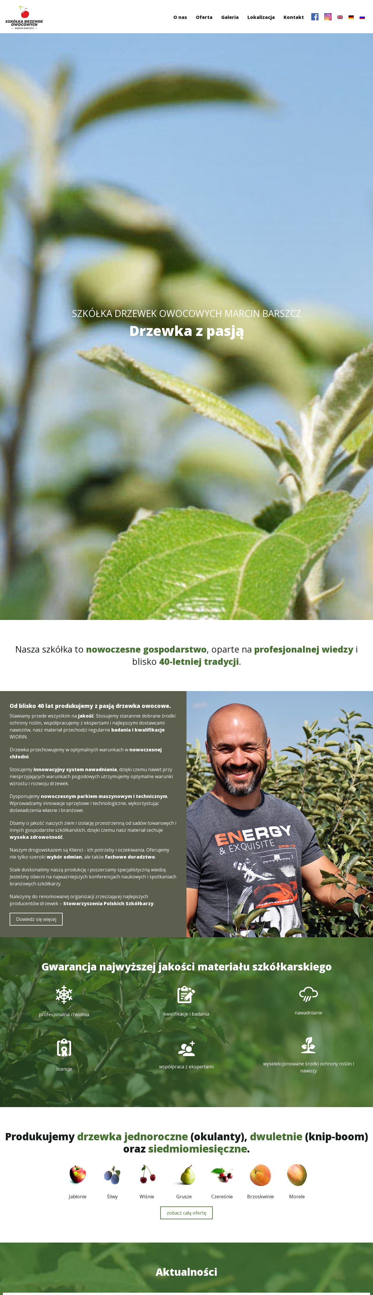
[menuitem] (337, 17)
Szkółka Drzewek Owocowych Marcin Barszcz (26, 17)
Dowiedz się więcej (37, 1019)
